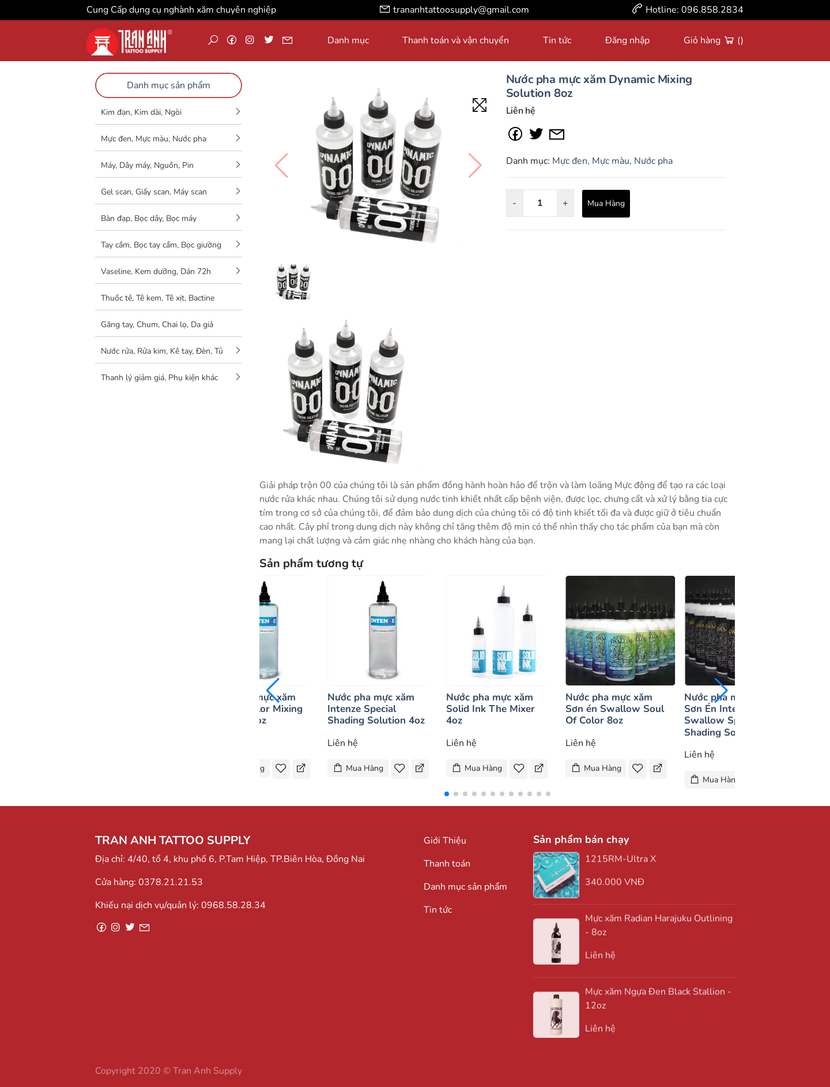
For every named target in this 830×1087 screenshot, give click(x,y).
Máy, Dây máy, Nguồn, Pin (147, 165)
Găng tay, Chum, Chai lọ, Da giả (157, 324)
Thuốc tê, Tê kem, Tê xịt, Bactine (157, 298)
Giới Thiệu (445, 840)
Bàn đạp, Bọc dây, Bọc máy (149, 218)
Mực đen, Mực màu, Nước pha (153, 138)
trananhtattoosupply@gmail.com (461, 9)
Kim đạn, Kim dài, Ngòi (141, 112)
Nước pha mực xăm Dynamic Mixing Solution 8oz (599, 86)
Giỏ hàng (714, 40)
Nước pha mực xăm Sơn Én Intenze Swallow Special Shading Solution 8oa (733, 715)
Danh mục (348, 40)
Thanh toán (447, 863)
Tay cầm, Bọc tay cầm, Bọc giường (161, 244)
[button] (446, 794)
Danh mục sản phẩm (168, 85)
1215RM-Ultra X (620, 863)
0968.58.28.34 (233, 905)
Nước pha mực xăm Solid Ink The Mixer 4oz (490, 709)
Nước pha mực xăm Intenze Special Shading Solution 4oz (376, 709)
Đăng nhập (627, 40)
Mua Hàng (606, 203)
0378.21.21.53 (170, 882)
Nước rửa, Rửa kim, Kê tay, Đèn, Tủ (162, 351)
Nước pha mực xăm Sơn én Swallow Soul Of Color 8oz (614, 709)
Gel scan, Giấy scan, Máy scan (154, 191)
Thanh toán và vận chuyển (455, 40)
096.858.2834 (712, 9)
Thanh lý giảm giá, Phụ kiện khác (159, 377)
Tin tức (557, 40)
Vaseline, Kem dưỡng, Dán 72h (156, 271)
